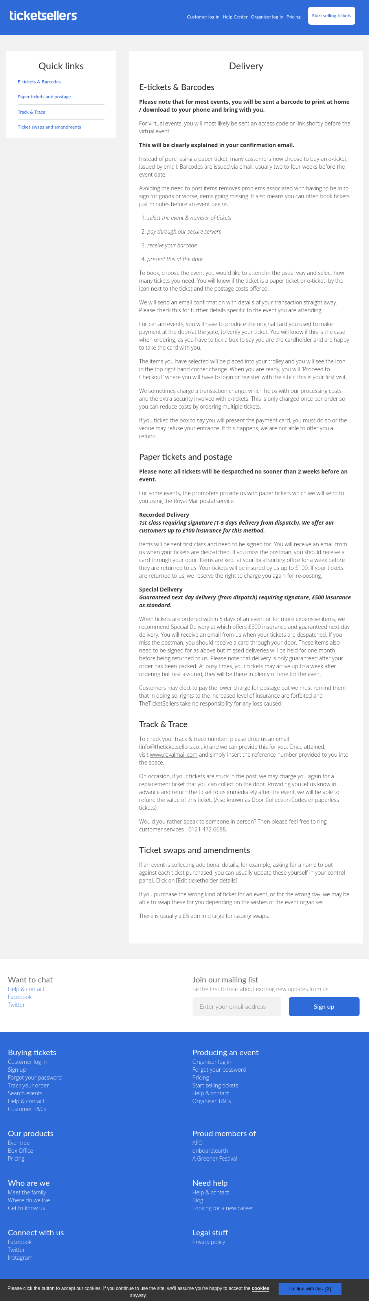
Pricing (293, 17)
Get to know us (26, 1208)
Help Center (235, 17)
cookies (261, 1288)
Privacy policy (209, 1242)
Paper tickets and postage (44, 97)
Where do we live (29, 1200)
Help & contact (26, 989)
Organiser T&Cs (212, 1101)
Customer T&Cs (27, 1109)
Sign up (17, 1069)
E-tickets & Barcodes (39, 82)
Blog (198, 1200)
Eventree (19, 1142)
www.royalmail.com (174, 754)
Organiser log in (267, 17)
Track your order (28, 1085)
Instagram (20, 1257)
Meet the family (27, 1192)
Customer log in (203, 17)
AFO (198, 1142)
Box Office (20, 1150)
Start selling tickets (331, 15)
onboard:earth (210, 1150)
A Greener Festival (215, 1158)
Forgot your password (35, 1077)
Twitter (16, 1004)
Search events (25, 1093)
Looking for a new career (223, 1208)
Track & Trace (31, 112)
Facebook (19, 997)
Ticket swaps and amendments (49, 127)
